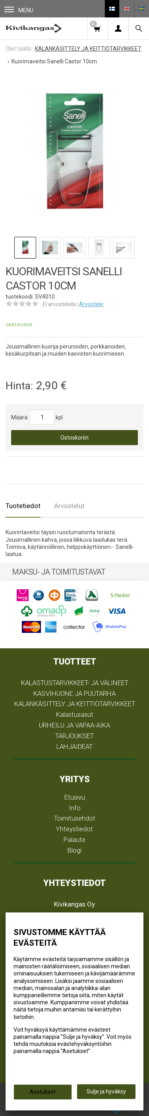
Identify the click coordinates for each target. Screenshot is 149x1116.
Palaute (74, 840)
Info (75, 808)
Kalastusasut (74, 714)
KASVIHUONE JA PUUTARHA (74, 693)
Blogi (74, 850)
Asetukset (43, 1092)
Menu (18, 10)
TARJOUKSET (74, 736)
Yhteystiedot (74, 829)
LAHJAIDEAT (74, 746)
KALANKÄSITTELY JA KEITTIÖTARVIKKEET (74, 704)
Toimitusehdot (74, 818)
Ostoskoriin (74, 437)
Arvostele (91, 304)
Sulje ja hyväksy (106, 1091)
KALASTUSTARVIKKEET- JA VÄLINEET (74, 683)
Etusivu (74, 797)
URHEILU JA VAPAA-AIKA (74, 725)
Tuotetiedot (23, 506)
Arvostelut (69, 506)
